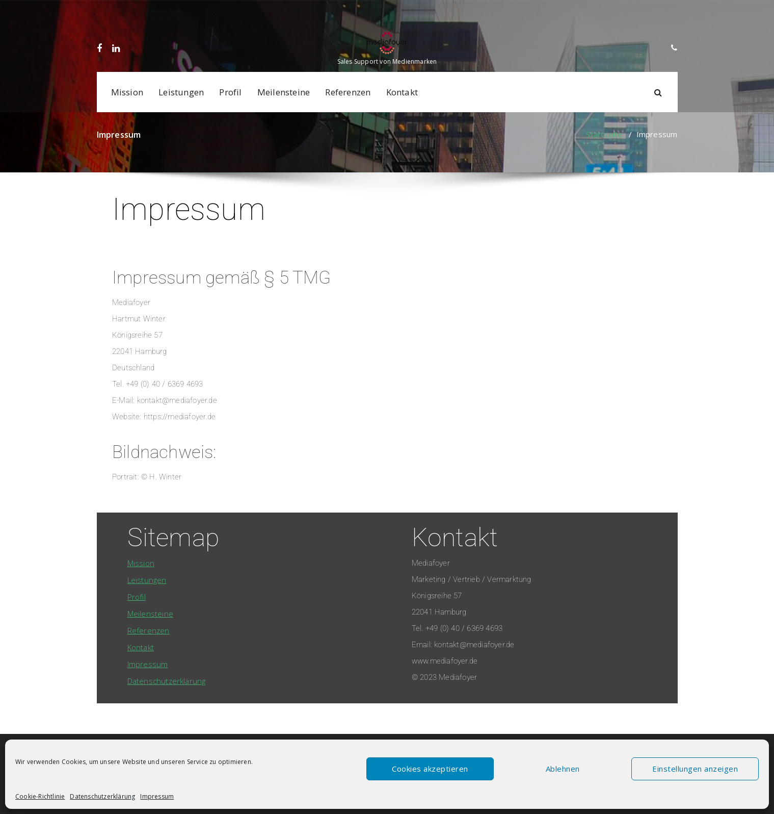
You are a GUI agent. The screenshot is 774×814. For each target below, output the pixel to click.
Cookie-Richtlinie (40, 796)
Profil (230, 92)
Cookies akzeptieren (430, 769)
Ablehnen (563, 769)
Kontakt (402, 92)
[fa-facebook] (99, 10)
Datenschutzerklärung (102, 796)
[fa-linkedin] (114, 10)
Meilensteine (283, 92)
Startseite (604, 134)
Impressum (157, 796)
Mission (127, 92)
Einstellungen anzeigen (695, 769)
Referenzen (347, 92)
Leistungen (181, 92)
